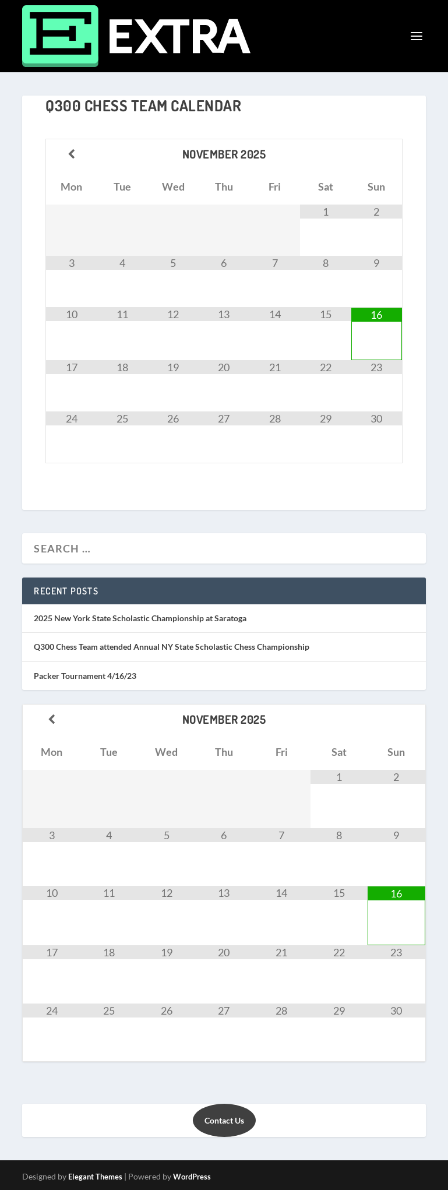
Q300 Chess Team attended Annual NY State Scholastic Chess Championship (171, 647)
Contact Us (224, 1120)
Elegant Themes (95, 1176)
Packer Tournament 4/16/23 (85, 676)
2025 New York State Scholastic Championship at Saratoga (140, 618)
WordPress (192, 1176)
